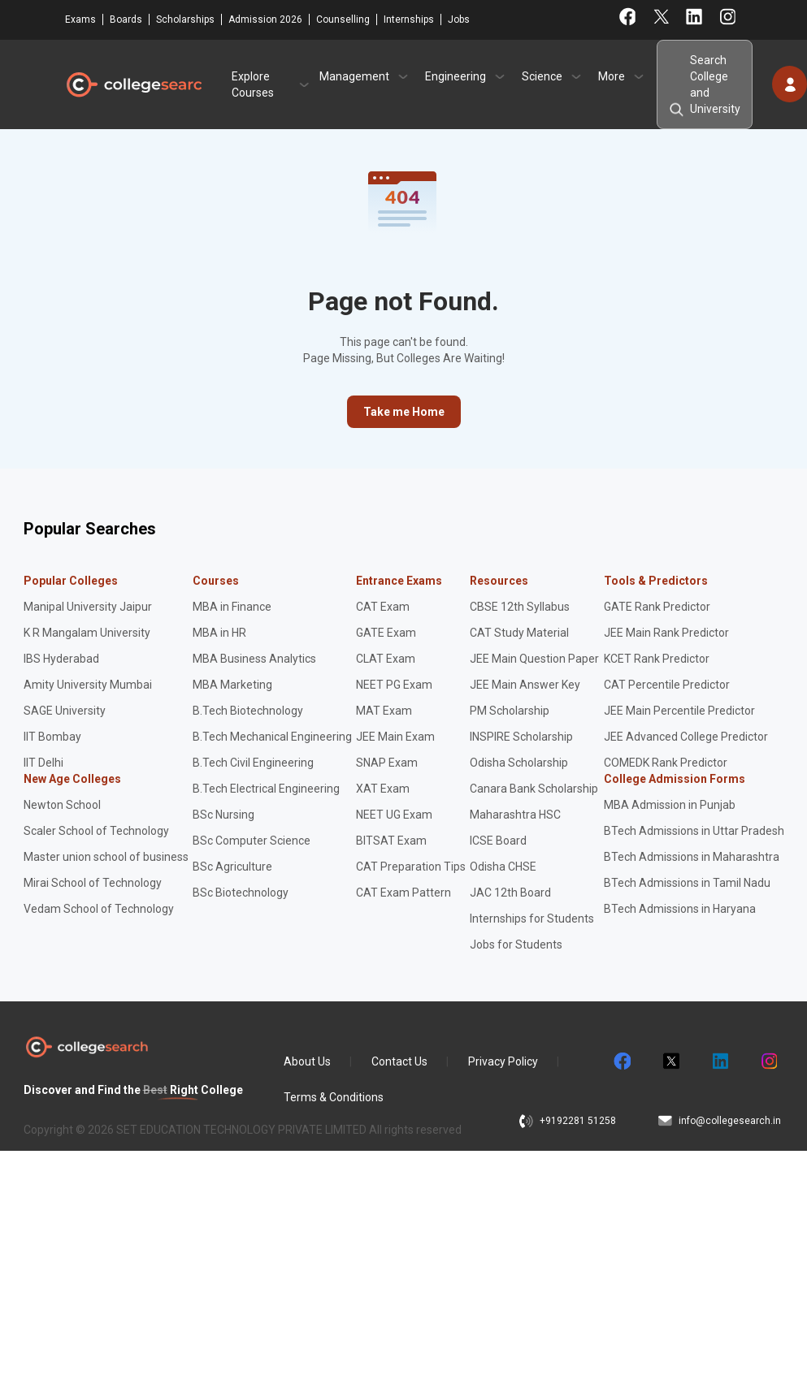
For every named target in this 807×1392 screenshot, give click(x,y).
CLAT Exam (385, 658)
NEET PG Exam (394, 684)
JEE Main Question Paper (534, 658)
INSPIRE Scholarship (521, 736)
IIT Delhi (43, 762)
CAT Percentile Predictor (667, 684)
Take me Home (404, 411)
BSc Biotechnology (241, 892)
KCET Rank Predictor (656, 658)
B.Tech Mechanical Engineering (272, 736)
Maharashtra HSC (515, 814)
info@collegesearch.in (730, 1120)
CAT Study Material (519, 632)
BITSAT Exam (391, 840)
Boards (126, 19)
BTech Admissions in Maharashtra (691, 856)
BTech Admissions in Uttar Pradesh (694, 830)
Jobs (459, 19)
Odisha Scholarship (519, 762)
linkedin (719, 1061)
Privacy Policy (503, 1061)
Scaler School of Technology (96, 830)
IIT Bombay (52, 736)
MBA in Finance (232, 606)
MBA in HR (219, 632)
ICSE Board (498, 840)
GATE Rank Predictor (657, 606)
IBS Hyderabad (61, 658)
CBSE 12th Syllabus (520, 606)
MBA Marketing (232, 684)
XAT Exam (383, 788)
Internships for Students (532, 918)
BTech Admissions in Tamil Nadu (687, 882)
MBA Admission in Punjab (669, 804)
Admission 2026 (265, 19)
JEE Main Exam (395, 736)
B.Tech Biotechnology (248, 710)
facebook (622, 1061)
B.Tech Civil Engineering (253, 762)
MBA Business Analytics (254, 658)
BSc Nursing (223, 814)
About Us (307, 1061)
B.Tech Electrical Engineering (266, 788)
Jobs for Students (516, 944)
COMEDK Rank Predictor (665, 762)
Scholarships (185, 19)
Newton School (62, 804)
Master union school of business (106, 856)
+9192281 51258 (578, 1120)
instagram (768, 1061)
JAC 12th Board (510, 892)
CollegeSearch (133, 84)
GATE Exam (386, 632)
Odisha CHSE (503, 866)
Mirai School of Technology (93, 882)
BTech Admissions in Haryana (680, 908)
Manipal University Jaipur (88, 606)
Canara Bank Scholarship (534, 788)
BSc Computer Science (251, 840)
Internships (409, 19)
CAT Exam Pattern (403, 892)
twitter (670, 1061)
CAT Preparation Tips (411, 866)
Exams (80, 19)
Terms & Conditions (334, 1097)
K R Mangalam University (87, 632)
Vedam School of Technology (99, 908)
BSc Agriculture (232, 866)
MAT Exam (384, 710)
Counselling (343, 19)
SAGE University (65, 710)
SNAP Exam (387, 762)
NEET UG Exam (394, 814)
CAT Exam (383, 606)
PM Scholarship (509, 710)
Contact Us (399, 1061)
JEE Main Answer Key (525, 684)
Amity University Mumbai (88, 684)
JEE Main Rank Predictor (666, 632)
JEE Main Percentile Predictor (679, 710)
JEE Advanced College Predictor (686, 736)
